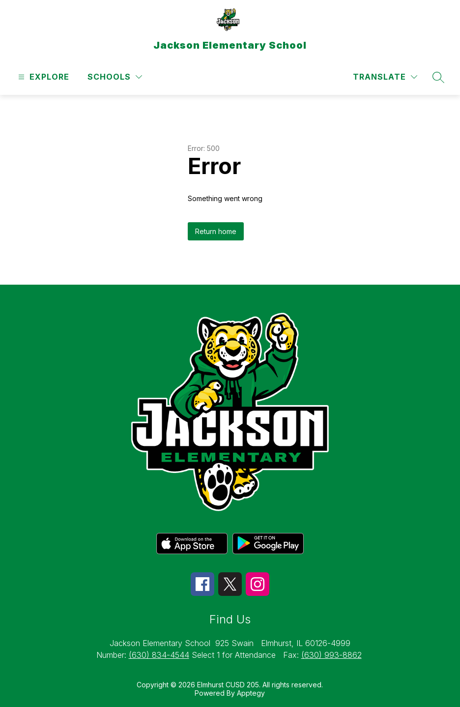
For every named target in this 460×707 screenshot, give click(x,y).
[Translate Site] (385, 77)
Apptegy (251, 693)
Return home (215, 231)
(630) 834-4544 (159, 655)
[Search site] (438, 77)
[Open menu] (42, 77)
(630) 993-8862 (331, 655)
